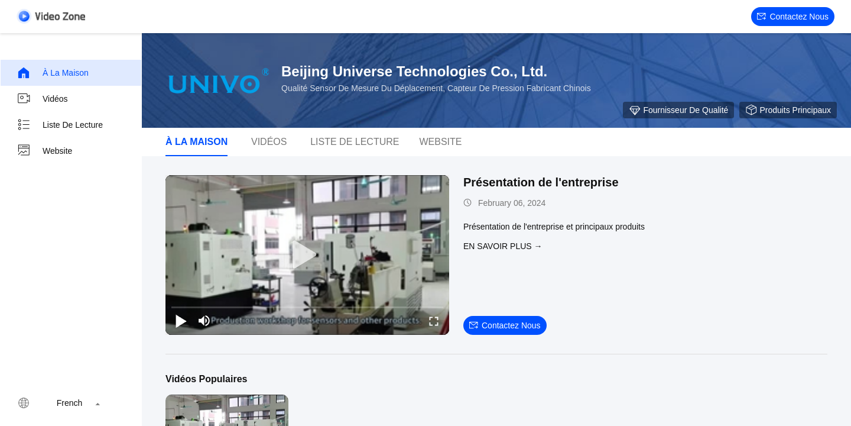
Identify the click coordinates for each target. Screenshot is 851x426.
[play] (307, 255)
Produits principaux (788, 110)
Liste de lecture (60, 125)
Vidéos (42, 99)
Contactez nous (793, 16)
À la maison (53, 73)
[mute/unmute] (204, 321)
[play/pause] (181, 321)
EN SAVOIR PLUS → (503, 246)
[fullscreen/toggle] (434, 321)
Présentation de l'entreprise (541, 182)
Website (44, 151)
